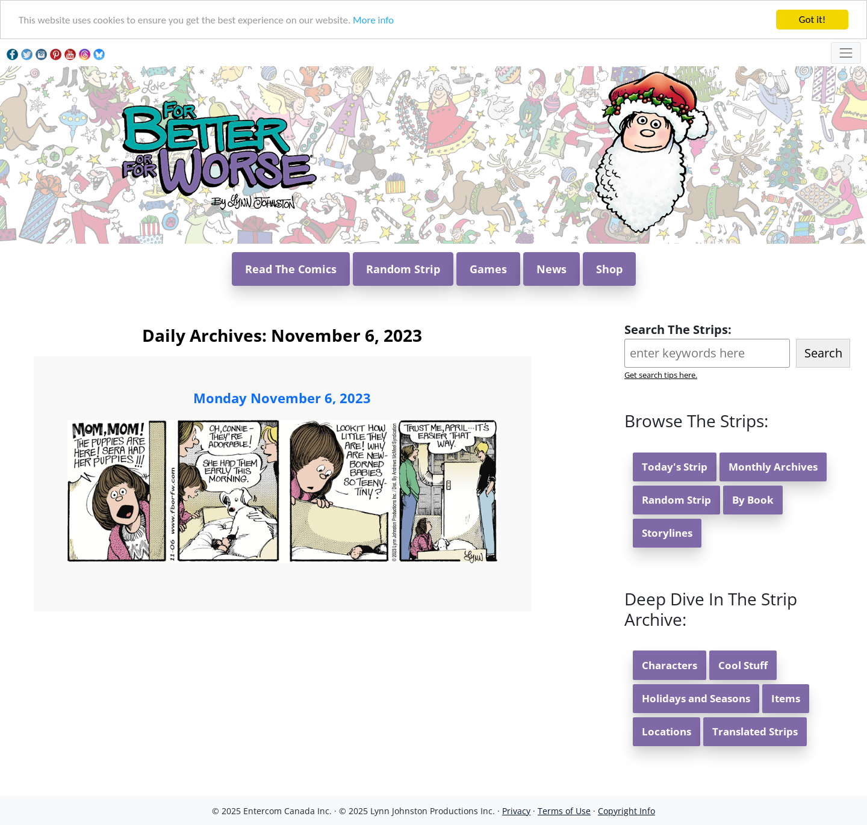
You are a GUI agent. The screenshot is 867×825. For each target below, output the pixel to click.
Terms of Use (564, 811)
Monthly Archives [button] (773, 467)
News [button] (551, 269)
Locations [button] (666, 731)
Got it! (812, 19)
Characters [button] (669, 665)
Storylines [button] (667, 533)
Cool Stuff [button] (743, 665)
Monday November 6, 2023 (282, 398)
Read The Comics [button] (291, 269)
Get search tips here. (660, 374)
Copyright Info (626, 811)
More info (373, 20)
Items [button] (785, 698)
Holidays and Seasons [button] (696, 698)
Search (823, 353)
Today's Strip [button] (674, 467)
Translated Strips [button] (755, 731)
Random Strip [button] (403, 269)
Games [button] (488, 269)
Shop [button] (609, 269)
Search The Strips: (678, 329)
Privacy (516, 811)
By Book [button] (753, 500)
